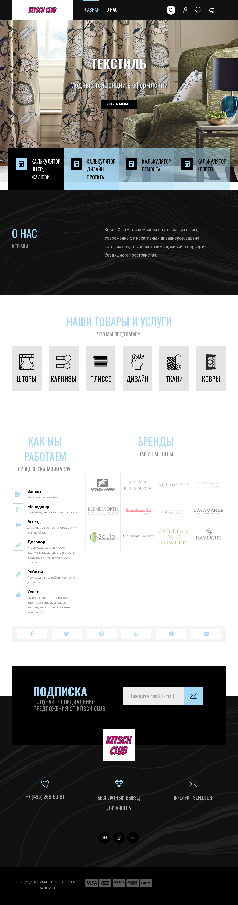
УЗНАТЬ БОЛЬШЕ (119, 104)
